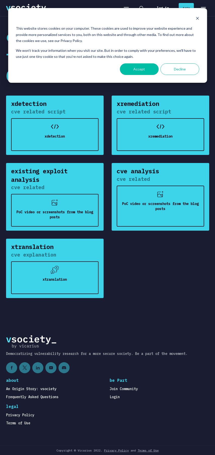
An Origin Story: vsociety (31, 389)
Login (115, 397)
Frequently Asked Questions (32, 397)
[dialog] (107, 45)
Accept (139, 69)
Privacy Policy (20, 415)
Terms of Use (18, 423)
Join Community (124, 389)
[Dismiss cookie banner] (197, 19)
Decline (180, 69)
